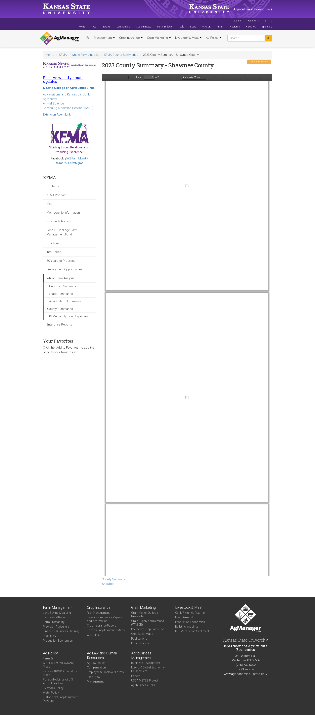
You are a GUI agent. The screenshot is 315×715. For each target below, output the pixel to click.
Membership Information (63, 212)
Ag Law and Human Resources (102, 655)
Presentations (140, 643)
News (193, 26)
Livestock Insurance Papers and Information (104, 619)
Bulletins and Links (186, 626)
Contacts (53, 186)
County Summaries (60, 309)
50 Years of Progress (61, 261)
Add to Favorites (259, 61)
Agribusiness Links (143, 685)
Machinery (49, 635)
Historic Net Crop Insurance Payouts (60, 699)
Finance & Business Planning (61, 631)
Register (252, 20)
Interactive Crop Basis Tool (148, 629)
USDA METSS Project (144, 680)
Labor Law (93, 676)
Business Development (145, 662)
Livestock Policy (53, 688)
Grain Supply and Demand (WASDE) (147, 622)
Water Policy (51, 692)
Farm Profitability (53, 622)
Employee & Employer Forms (105, 672)
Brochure (53, 243)
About (94, 26)
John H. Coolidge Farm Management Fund (62, 232)
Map (49, 204)
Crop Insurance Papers (101, 625)
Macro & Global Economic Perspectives (148, 669)
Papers (135, 675)
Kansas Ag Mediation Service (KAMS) (68, 108)
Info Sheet (54, 252)
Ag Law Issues (96, 662)
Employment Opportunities (65, 269)
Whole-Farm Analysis (85, 55)
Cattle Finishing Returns (190, 612)
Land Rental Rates (54, 617)
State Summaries (61, 294)
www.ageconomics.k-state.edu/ (245, 674)
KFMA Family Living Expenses (69, 316)
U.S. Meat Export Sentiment (192, 631)
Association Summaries (65, 301)
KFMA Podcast (56, 195)
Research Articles (59, 221)
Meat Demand (184, 617)
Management (95, 681)
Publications (139, 638)
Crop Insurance (131, 38)
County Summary (113, 579)
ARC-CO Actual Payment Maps (58, 664)
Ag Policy (213, 38)
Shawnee (108, 584)
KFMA (220, 26)
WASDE (206, 26)
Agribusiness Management (141, 655)
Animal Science (53, 103)
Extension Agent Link (57, 114)
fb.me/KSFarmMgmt (69, 163)
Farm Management (100, 38)
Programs (234, 26)
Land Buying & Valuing (57, 612)
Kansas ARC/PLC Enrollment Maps (61, 673)
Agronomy (50, 99)
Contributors (123, 26)
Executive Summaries (64, 286)
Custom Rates (143, 26)
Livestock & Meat (188, 38)
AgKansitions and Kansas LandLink (66, 94)
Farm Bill (48, 658)
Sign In (237, 20)
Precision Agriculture (56, 626)
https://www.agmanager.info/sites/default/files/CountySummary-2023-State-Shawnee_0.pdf (187, 325)
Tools (181, 26)
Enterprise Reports (59, 324)
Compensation (96, 667)
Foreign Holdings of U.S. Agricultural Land (58, 681)
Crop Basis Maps (142, 633)
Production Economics (58, 640)
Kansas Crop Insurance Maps (106, 630)
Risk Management (98, 612)
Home (82, 26)
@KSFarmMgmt (75, 158)
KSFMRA (251, 26)
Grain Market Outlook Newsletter (144, 614)
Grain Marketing (159, 38)
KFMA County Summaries (121, 55)
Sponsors (267, 26)
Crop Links (93, 634)
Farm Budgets (165, 26)
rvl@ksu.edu (245, 669)
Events (106, 26)
